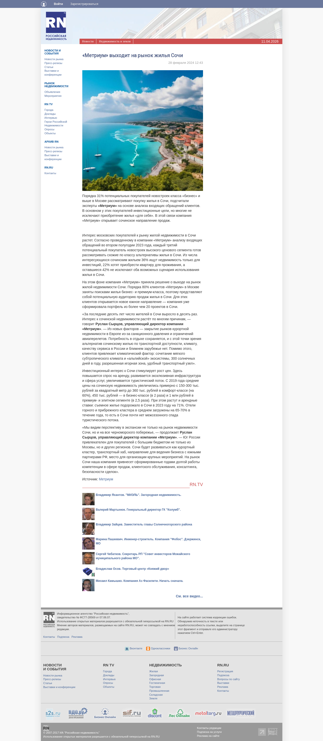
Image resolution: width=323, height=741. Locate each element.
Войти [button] (58, 4)
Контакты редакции (209, 727)
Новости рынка (54, 59)
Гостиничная (157, 682)
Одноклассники (158, 648)
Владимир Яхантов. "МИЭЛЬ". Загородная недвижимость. (138, 495)
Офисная (155, 679)
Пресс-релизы (53, 63)
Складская (156, 694)
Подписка (63, 636)
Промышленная (159, 690)
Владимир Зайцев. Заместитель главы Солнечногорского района (144, 524)
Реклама (76, 636)
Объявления (52, 91)
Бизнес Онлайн (186, 648)
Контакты (50, 173)
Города (49, 109)
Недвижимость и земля (115, 41)
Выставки (223, 682)
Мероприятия (53, 95)
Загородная (156, 675)
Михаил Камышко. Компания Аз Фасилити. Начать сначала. (139, 581)
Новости (88, 41)
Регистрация (225, 671)
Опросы (49, 129)
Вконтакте (133, 648)
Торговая (155, 686)
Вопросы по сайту (228, 679)
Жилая (153, 671)
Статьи (49, 67)
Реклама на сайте (208, 735)
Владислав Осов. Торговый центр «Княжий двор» (132, 569)
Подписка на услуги (209, 731)
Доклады (50, 113)
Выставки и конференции (59, 687)
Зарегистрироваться (84, 4)
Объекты (50, 133)
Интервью (51, 117)
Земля (153, 698)
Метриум (106, 479)
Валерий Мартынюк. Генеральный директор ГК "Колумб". (138, 509)
